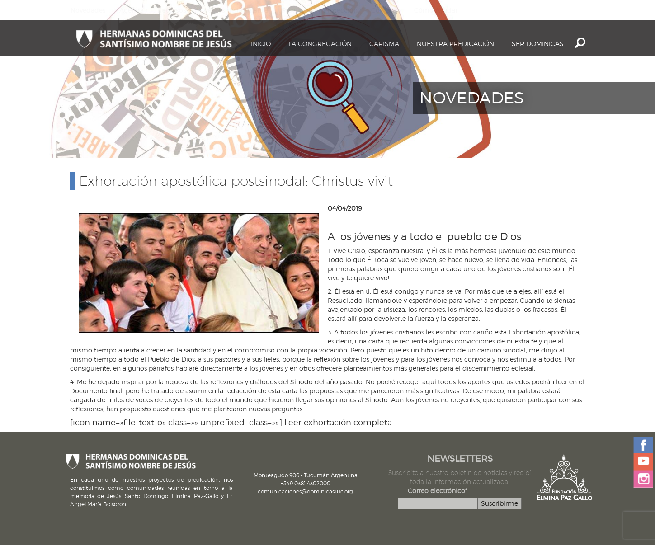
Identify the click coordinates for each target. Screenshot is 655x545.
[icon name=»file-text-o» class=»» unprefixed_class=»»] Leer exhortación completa (231, 422)
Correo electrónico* (437, 490)
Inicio (261, 43)
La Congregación (320, 43)
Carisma (384, 43)
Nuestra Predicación (455, 43)
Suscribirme (499, 503)
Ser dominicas (538, 43)
